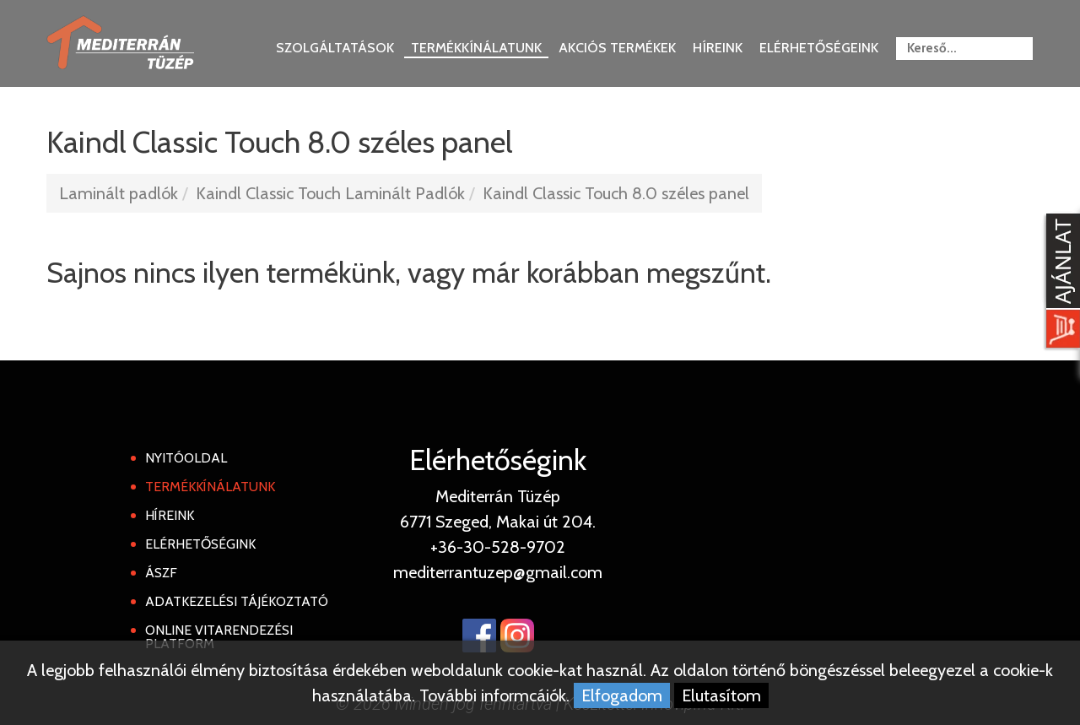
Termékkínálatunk (476, 48)
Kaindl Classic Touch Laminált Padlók (330, 193)
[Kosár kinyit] (1060, 282)
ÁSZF (161, 573)
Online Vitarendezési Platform (219, 637)
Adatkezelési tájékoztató (236, 601)
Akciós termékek (617, 48)
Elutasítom (721, 695)
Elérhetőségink (200, 544)
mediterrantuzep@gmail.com (497, 572)
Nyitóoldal (186, 458)
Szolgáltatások (335, 48)
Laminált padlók (118, 193)
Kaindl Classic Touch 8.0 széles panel (616, 193)
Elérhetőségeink (818, 48)
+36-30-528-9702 (497, 547)
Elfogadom (621, 695)
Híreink (717, 48)
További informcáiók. (494, 695)
